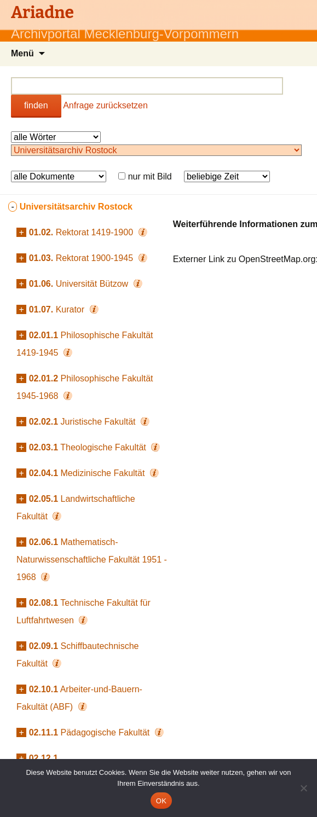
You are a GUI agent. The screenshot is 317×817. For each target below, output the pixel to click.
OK (161, 801)
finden (36, 105)
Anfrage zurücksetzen (105, 105)
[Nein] (303, 788)
